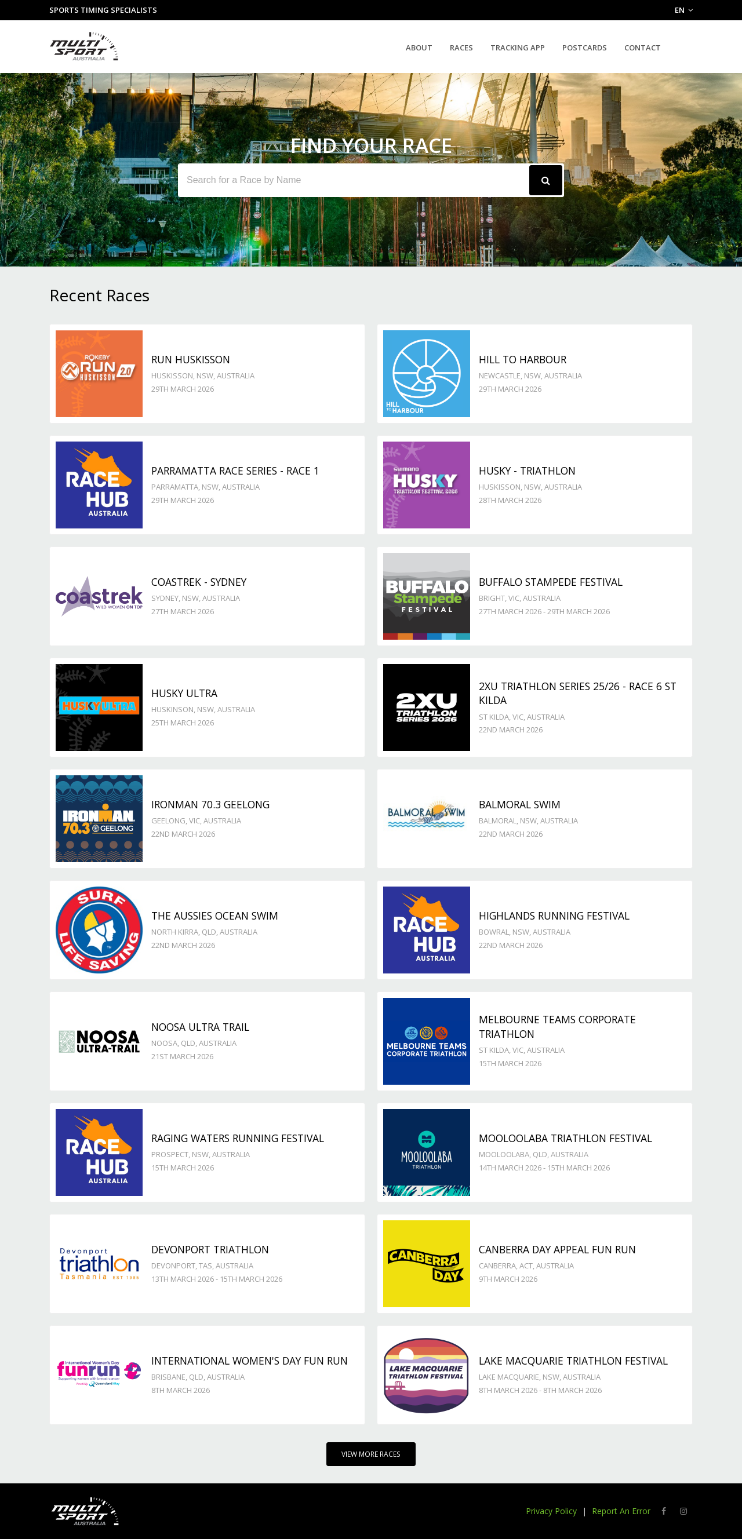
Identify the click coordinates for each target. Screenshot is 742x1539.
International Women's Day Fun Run (249, 1360)
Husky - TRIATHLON (527, 470)
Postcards (584, 47)
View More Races (371, 1454)
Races (461, 47)
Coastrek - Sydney (198, 582)
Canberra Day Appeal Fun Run (557, 1249)
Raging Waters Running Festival (237, 1138)
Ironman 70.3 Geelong (210, 804)
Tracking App (517, 47)
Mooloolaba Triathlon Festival (565, 1138)
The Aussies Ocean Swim (214, 915)
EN (684, 10)
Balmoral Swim (520, 804)
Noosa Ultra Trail (200, 1027)
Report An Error (621, 1510)
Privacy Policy (551, 1510)
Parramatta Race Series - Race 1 (235, 470)
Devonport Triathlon (210, 1249)
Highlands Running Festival (554, 915)
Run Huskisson (190, 359)
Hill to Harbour (522, 359)
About (419, 47)
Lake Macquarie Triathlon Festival (573, 1360)
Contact (642, 47)
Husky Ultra (184, 693)
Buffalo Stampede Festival (551, 582)
